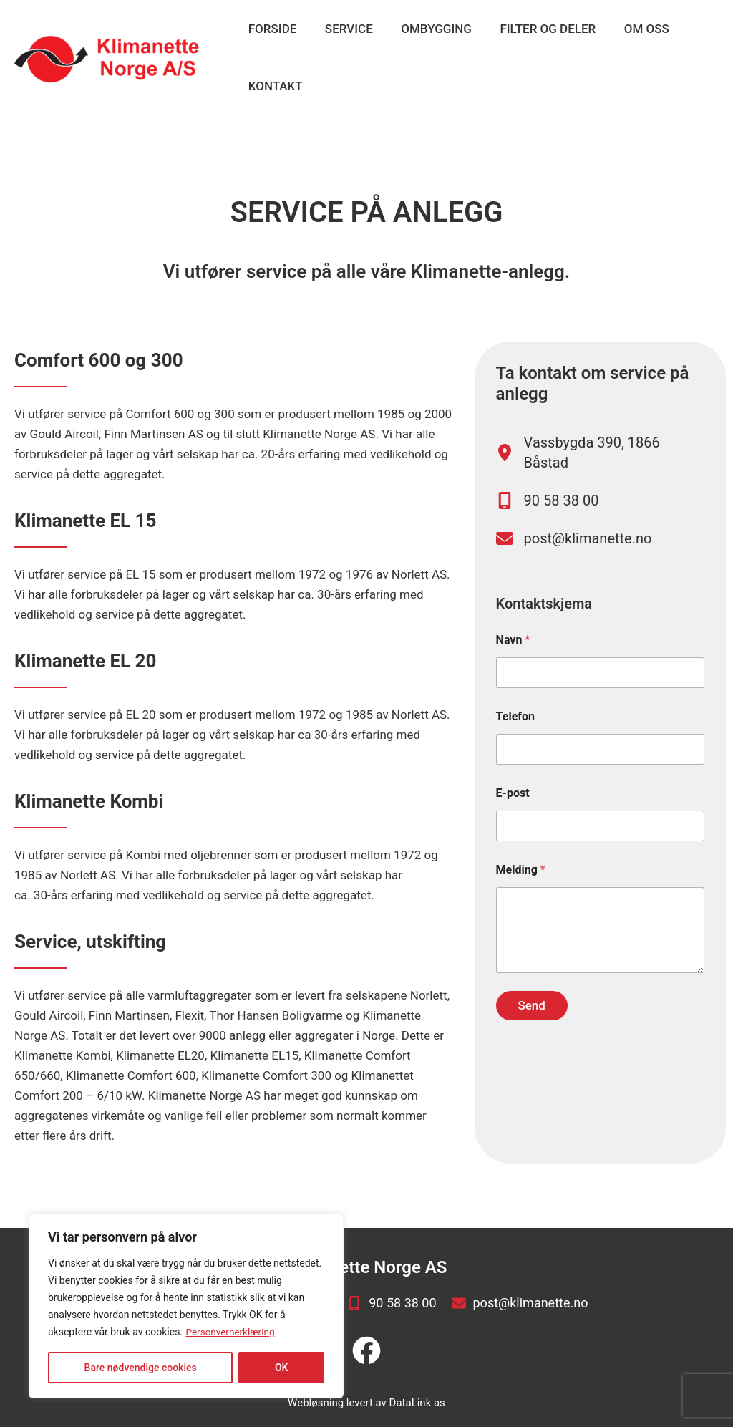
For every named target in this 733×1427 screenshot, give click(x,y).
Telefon (515, 730)
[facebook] (366, 1346)
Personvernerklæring (232, 1331)
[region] (186, 1306)
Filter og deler (534, 28)
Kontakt (273, 86)
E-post (513, 806)
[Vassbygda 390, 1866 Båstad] (600, 452)
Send (531, 1019)
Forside (270, 28)
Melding (520, 883)
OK (281, 1367)
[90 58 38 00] (547, 505)
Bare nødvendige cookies (140, 1367)
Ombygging (427, 28)
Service (343, 28)
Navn (513, 653)
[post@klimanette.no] (574, 548)
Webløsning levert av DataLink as (366, 1398)
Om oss (628, 28)
